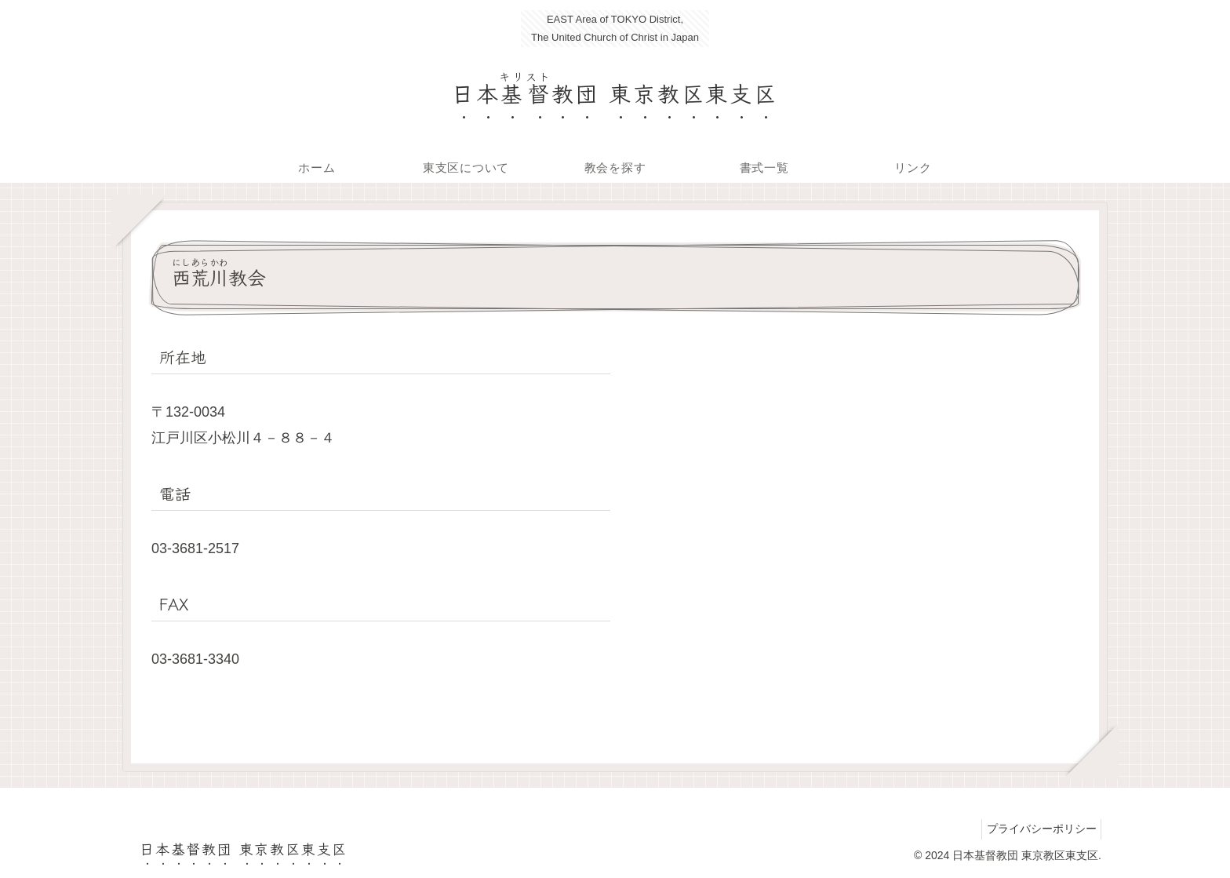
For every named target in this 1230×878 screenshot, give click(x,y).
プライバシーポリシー (1038, 828)
